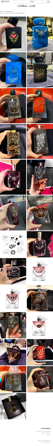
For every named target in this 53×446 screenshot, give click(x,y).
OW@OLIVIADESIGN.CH (44, 440)
